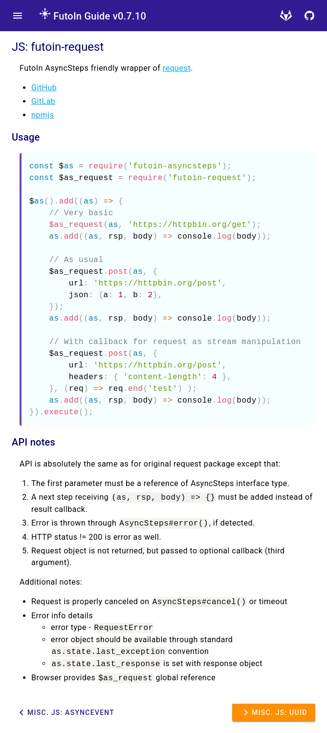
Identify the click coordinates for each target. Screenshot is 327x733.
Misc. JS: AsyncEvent (65, 712)
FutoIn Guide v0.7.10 (92, 16)
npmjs (42, 115)
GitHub (44, 87)
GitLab (43, 101)
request (177, 68)
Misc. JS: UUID (273, 712)
